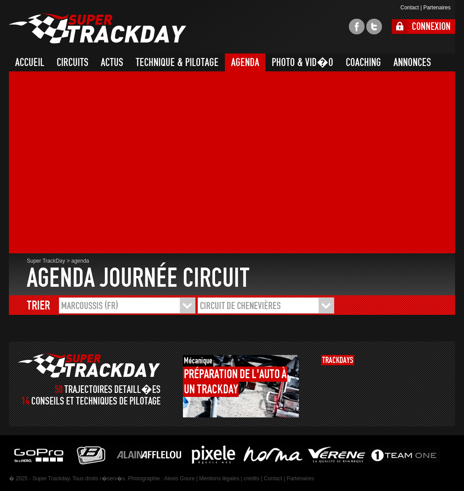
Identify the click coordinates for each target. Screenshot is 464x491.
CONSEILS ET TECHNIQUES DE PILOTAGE (96, 401)
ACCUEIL (29, 62)
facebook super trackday (357, 26)
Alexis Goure (179, 478)
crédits (251, 478)
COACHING (363, 62)
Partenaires (437, 7)
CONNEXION (431, 26)
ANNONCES (412, 62)
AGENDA (245, 62)
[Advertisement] (89, 163)
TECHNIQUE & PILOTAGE (177, 62)
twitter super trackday (374, 26)
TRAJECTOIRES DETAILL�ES (112, 389)
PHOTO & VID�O (302, 62)
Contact (409, 7)
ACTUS (112, 62)
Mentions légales (219, 478)
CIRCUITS (72, 62)
